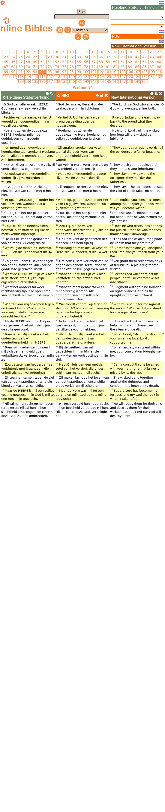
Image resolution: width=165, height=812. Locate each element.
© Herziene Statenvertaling (25, 97)
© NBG (63, 96)
